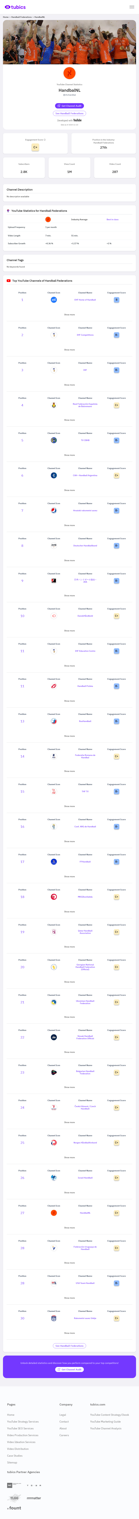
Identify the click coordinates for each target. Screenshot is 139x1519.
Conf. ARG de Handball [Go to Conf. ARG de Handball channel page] (85, 826)
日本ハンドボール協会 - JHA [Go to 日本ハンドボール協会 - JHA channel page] (85, 580)
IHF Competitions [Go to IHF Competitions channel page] (85, 335)
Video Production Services (22, 1435)
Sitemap (12, 1462)
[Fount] (16, 1508)
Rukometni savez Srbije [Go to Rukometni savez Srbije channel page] (85, 1318)
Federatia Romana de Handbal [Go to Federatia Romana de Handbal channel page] (85, 756)
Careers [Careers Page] (64, 1435)
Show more (69, 314)
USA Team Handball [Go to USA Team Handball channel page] (85, 1283)
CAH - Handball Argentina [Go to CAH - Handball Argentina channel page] (85, 475)
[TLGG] (16, 1498)
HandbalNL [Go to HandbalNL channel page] (85, 1213)
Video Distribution (18, 1449)
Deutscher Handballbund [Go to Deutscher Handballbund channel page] (85, 545)
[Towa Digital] (36, 1485)
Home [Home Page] (10, 1414)
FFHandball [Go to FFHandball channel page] (85, 861)
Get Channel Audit (69, 105)
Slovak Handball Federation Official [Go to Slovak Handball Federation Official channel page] (85, 1037)
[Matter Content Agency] (36, 1498)
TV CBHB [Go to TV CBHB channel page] (85, 440)
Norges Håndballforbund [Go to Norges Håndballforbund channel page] (85, 1142)
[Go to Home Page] (15, 7)
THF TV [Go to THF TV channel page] (85, 791)
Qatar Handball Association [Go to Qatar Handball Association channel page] (85, 931)
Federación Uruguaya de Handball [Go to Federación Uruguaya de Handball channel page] (85, 1247)
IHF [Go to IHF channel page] (85, 370)
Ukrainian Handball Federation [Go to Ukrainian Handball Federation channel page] (85, 1002)
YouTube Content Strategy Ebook (109, 1414)
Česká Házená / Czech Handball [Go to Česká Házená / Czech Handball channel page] (85, 1107)
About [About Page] (63, 1428)
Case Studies (15, 1455)
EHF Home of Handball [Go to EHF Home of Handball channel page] (85, 299)
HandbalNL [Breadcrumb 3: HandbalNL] (39, 17)
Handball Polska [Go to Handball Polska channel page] (85, 686)
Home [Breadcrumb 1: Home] (6, 17)
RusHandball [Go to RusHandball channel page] (85, 721)
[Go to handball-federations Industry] (69, 113)
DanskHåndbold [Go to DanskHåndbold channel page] (85, 616)
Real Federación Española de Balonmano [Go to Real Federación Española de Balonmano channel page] (85, 405)
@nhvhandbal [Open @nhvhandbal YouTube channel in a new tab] (69, 95)
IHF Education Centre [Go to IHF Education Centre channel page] (85, 651)
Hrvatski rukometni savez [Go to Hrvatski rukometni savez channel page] (85, 510)
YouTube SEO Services (20, 1428)
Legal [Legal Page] (62, 1414)
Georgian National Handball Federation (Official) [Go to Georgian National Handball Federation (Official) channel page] (85, 967)
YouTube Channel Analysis (105, 1428)
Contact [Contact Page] (64, 1421)
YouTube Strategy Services (23, 1421)
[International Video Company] (16, 1485)
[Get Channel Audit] (69, 105)
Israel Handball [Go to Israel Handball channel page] (85, 1177)
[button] (132, 7)
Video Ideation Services (21, 1442)
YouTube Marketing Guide (105, 1421)
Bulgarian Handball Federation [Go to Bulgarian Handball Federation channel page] (85, 1072)
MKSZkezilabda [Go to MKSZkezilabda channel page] (85, 896)
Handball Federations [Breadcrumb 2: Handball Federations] (21, 17)
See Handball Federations (69, 113)
